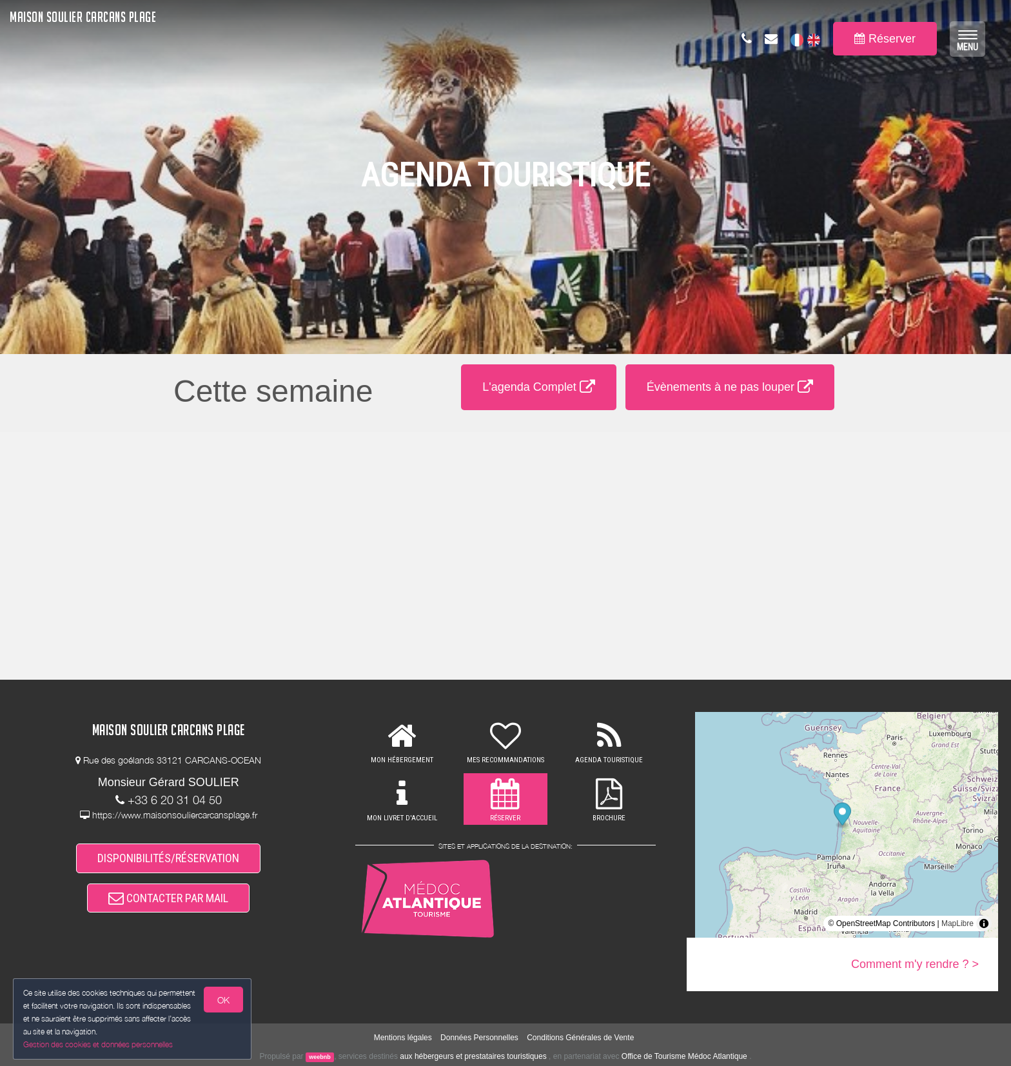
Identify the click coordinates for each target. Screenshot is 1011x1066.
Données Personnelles (479, 1037)
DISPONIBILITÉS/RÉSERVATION (168, 858)
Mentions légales (403, 1037)
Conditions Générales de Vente (580, 1037)
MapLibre (957, 923)
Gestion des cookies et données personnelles (98, 1044)
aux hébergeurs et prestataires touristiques (473, 1056)
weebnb (320, 1057)
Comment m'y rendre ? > (915, 964)
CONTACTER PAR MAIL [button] (168, 898)
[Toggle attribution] (984, 923)
